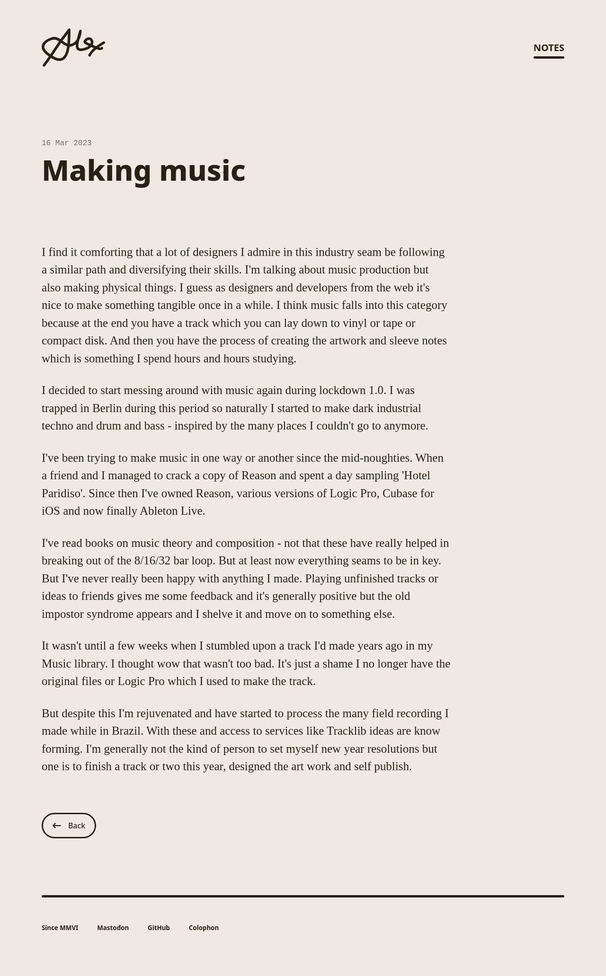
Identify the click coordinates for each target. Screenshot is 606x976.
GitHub (159, 928)
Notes (549, 47)
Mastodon (113, 928)
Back (69, 826)
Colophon (204, 928)
